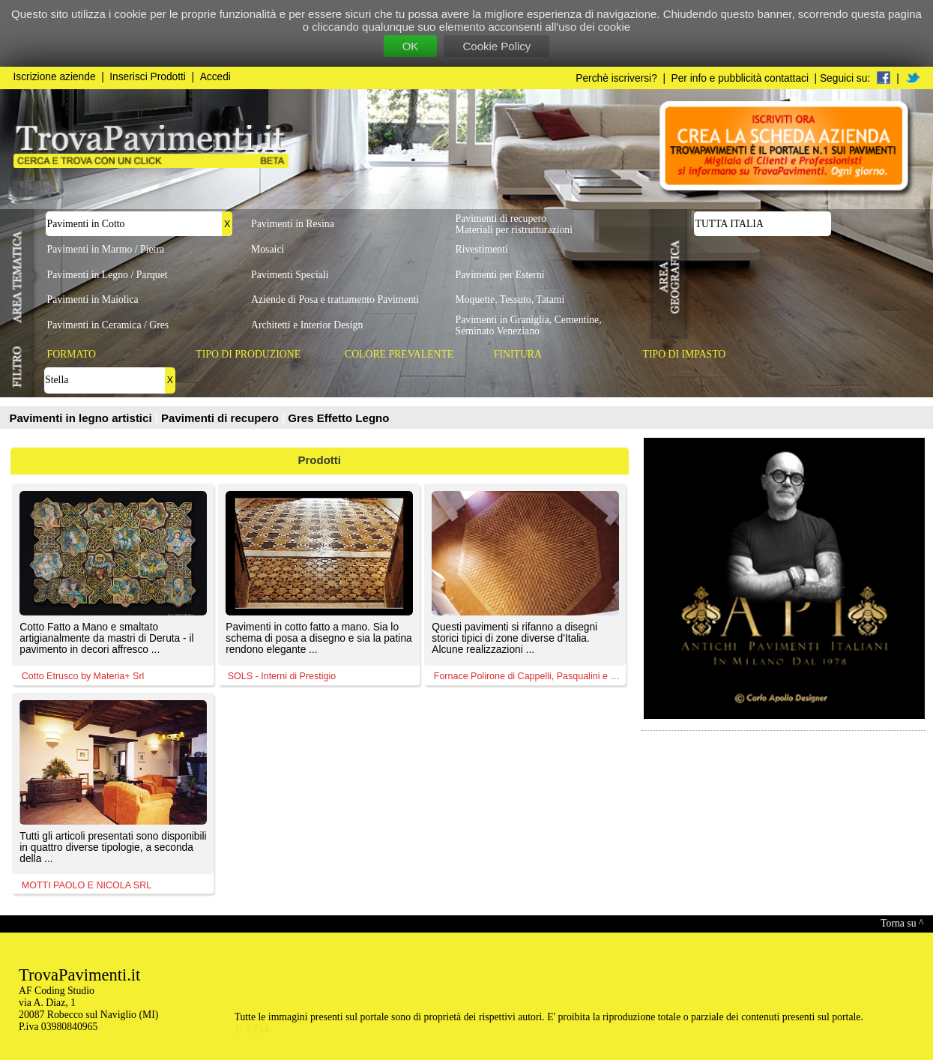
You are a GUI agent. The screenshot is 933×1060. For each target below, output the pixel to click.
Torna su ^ (902, 923)
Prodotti (320, 460)
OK (410, 46)
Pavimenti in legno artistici (82, 418)
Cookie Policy (496, 46)
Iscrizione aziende (54, 76)
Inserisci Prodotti (147, 76)
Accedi (215, 76)
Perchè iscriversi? (616, 78)
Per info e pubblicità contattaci (740, 78)
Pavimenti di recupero (221, 418)
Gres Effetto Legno (338, 418)
